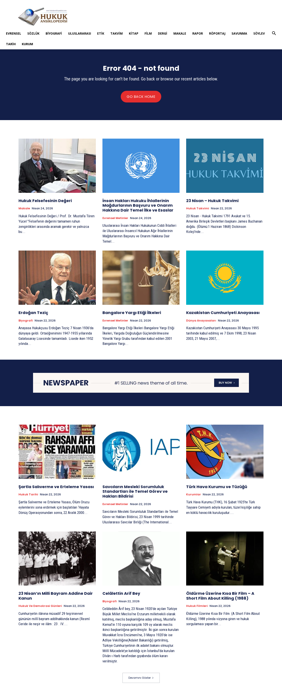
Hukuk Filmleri (197, 609)
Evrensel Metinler (115, 221)
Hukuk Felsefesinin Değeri (45, 203)
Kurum (27, 44)
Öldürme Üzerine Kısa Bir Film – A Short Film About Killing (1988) (220, 598)
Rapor (197, 33)
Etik (100, 33)
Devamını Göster (141, 680)
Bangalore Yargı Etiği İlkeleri (131, 315)
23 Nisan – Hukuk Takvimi (212, 203)
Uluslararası (79, 33)
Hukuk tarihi (28, 497)
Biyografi (54, 33)
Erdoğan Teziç (33, 315)
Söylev (259, 33)
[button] (274, 34)
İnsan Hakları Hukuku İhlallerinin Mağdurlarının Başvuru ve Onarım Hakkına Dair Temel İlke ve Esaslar (137, 208)
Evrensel (13, 33)
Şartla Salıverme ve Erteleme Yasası (56, 489)
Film (148, 33)
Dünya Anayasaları (201, 323)
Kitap (133, 33)
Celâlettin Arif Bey (121, 596)
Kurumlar (193, 497)
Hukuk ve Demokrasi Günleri (40, 609)
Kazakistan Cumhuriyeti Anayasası (223, 315)
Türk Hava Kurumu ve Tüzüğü (216, 489)
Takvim (116, 33)
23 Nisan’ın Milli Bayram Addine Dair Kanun (56, 598)
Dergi (162, 33)
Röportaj (217, 33)
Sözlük (33, 33)
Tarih (11, 44)
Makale (179, 33)
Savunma (239, 33)
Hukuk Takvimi (197, 211)
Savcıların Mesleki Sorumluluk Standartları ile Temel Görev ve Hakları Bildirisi (135, 494)
